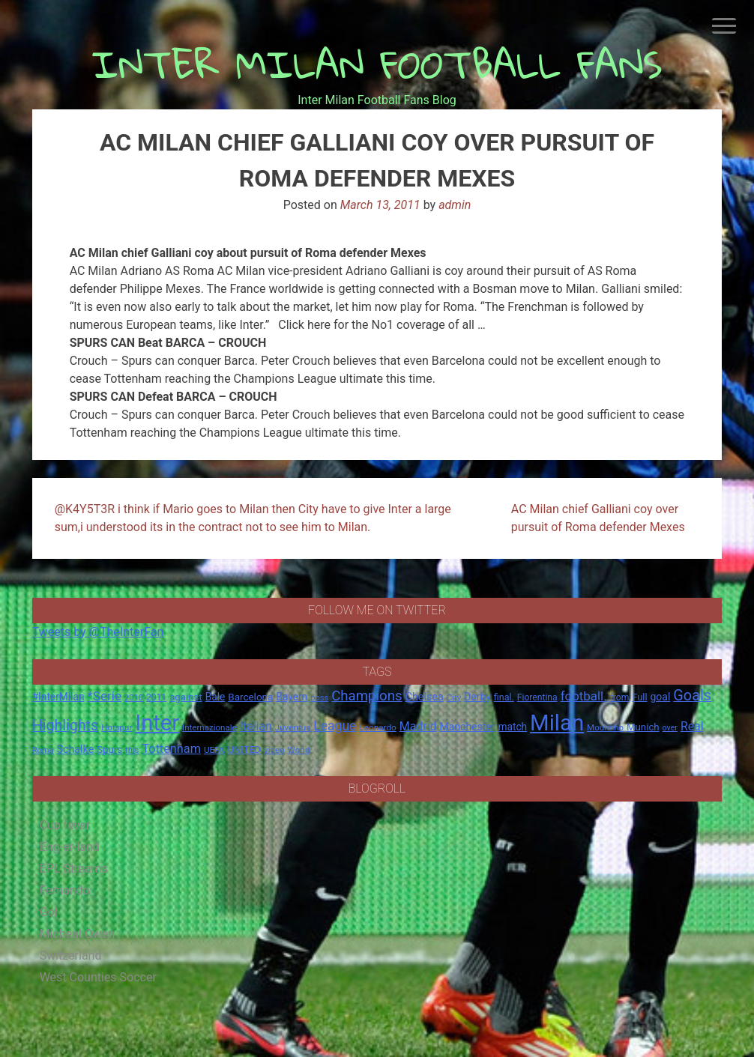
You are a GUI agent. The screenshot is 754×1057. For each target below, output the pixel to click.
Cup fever (65, 825)
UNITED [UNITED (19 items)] (244, 749)
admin (454, 205)
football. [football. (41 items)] (584, 695)
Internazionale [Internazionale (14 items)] (209, 727)
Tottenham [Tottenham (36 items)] (171, 749)
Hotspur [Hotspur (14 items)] (116, 727)
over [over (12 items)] (670, 728)
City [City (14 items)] (454, 697)
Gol (49, 912)
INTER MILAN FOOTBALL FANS (377, 64)
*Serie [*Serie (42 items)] (104, 695)
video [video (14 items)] (274, 750)
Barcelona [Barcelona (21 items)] (250, 697)
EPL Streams (74, 868)
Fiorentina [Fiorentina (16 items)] (537, 697)
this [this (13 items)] (132, 750)
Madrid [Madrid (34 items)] (418, 726)
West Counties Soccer (98, 977)
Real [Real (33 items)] (692, 726)
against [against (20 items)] (185, 697)
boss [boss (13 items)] (319, 698)
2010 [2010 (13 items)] (133, 698)
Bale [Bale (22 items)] (215, 697)
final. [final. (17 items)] (504, 697)
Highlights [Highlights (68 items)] (65, 725)
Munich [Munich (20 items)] (643, 727)
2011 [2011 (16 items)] (156, 697)
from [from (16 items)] (620, 697)
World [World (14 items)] (299, 750)
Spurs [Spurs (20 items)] (109, 749)
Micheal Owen (77, 934)
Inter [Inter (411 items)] (157, 723)
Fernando (65, 890)
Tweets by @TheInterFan (98, 632)
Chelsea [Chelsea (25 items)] (424, 697)
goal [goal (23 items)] (661, 697)
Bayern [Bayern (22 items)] (291, 697)
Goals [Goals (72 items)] (692, 695)
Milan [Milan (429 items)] (557, 723)
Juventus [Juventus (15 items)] (293, 727)
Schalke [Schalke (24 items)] (75, 749)
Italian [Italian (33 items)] (256, 726)
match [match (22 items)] (512, 727)
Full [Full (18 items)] (639, 697)
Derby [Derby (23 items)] (477, 697)
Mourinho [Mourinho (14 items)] (605, 727)
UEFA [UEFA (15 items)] (214, 750)
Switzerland (71, 955)
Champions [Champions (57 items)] (366, 696)
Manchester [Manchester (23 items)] (467, 727)
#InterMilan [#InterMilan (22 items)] (58, 697)
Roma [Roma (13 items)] (43, 750)
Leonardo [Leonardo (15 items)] (377, 727)
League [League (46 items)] (334, 725)
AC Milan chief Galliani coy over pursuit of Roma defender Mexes (598, 518)
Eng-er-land (70, 847)
